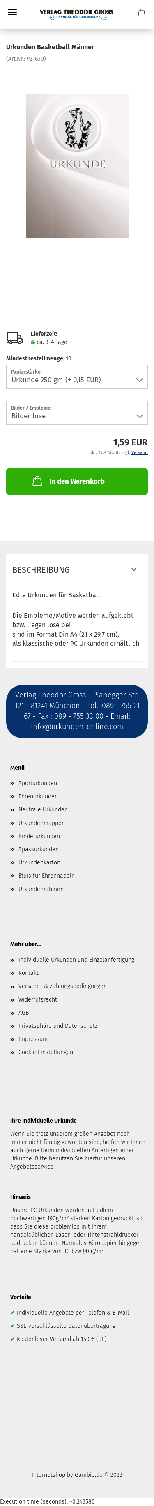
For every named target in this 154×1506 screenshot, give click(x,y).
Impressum (33, 1039)
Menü (12, 12)
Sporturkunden (37, 783)
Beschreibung (41, 570)
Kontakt (28, 973)
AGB (23, 1012)
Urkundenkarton (39, 862)
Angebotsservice (31, 1166)
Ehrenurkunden (38, 796)
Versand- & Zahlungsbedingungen (62, 986)
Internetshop (48, 1475)
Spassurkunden (38, 849)
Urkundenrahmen (41, 889)
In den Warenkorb (68, 480)
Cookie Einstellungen (45, 1052)
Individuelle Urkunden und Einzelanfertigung (76, 959)
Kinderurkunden (39, 836)
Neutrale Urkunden (43, 809)
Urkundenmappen (41, 823)
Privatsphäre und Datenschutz (57, 1025)
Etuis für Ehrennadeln (46, 875)
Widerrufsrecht (37, 999)
